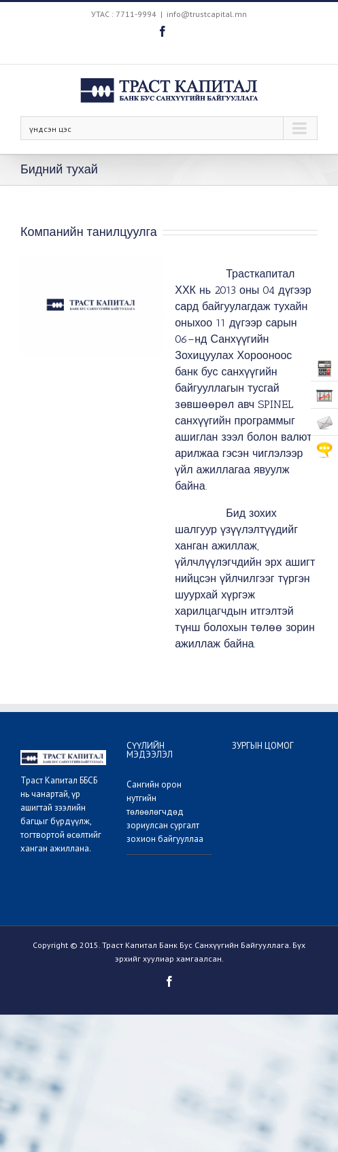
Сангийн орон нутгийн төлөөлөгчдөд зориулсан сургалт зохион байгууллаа (164, 812)
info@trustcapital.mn (207, 14)
